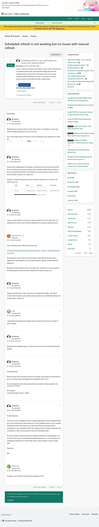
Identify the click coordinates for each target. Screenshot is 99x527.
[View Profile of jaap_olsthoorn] (16, 235)
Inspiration (42, 14)
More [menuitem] (73, 14)
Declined (70, 196)
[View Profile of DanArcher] (71, 105)
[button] (59, 119)
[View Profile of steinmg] (70, 157)
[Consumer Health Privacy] (25, 520)
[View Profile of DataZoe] (76, 140)
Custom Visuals (72, 236)
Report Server (72, 223)
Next (91, 253)
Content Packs (72, 240)
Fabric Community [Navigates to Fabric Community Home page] (22, 14)
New (69, 178)
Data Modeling (21, 91)
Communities (58, 14)
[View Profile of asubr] (13, 311)
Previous (78, 253)
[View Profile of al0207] (69, 164)
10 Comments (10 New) (23, 95)
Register (69, 18)
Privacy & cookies (74, 514)
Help (83, 18)
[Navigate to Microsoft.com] (7, 14)
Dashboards (71, 218)
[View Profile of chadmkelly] (71, 150)
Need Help (71, 249)
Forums (33, 14)
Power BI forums (12, 36)
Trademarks (94, 514)
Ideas (49, 14)
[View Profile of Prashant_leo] (15, 466)
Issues (25, 36)
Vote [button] (11, 65)
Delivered (70, 200)
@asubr (26, 346)
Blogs (67, 14)
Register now (60, 29)
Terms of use (85, 514)
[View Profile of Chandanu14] (71, 98)
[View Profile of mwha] (69, 119)
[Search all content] (73, 23)
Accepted (70, 191)
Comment (10, 500)
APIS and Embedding (74, 231)
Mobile (70, 244)
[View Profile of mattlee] (76, 126)
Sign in (77, 18)
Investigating (24, 85)
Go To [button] (89, 18)
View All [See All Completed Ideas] (70, 86)
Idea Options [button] (55, 54)
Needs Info (71, 182)
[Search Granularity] (42, 23)
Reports (70, 210)
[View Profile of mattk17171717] (72, 112)
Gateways (71, 227)
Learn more (5, 7)
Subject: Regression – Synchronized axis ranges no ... (80, 142)
